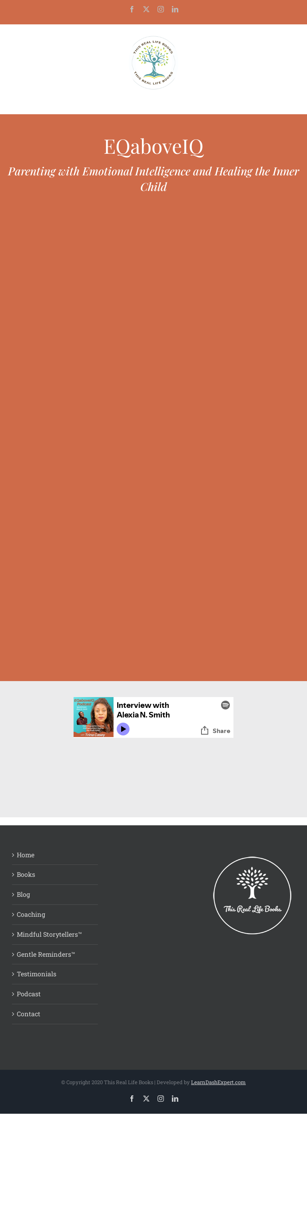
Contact (28, 1013)
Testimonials (36, 974)
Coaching (31, 914)
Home (25, 854)
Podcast (29, 993)
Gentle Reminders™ (46, 954)
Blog (23, 894)
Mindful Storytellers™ (49, 934)
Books (26, 874)
